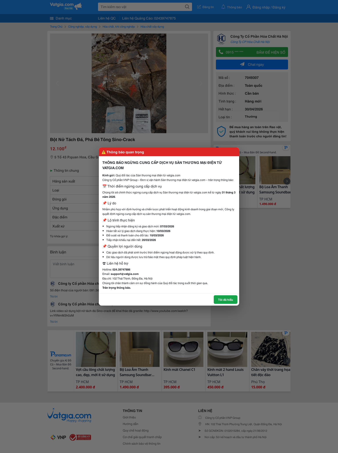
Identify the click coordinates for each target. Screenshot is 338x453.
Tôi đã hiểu (225, 299)
